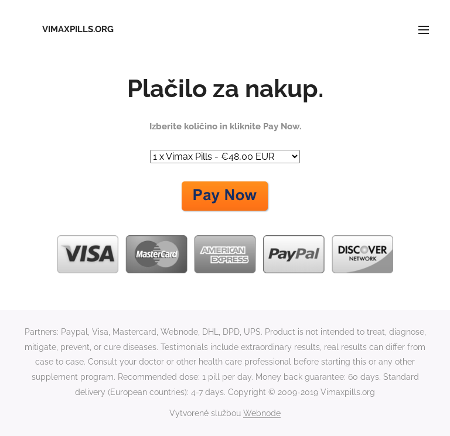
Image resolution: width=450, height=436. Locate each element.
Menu (423, 29)
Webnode (262, 413)
